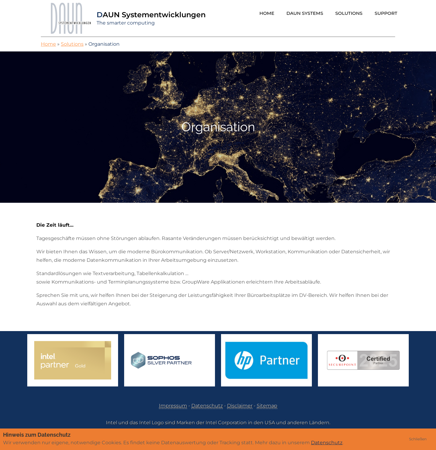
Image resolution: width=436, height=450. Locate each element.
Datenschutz (207, 406)
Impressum (173, 406)
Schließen (418, 439)
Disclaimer (240, 406)
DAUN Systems (304, 13)
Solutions (348, 13)
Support (386, 13)
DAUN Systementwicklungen (151, 14)
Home (266, 13)
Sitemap (267, 406)
